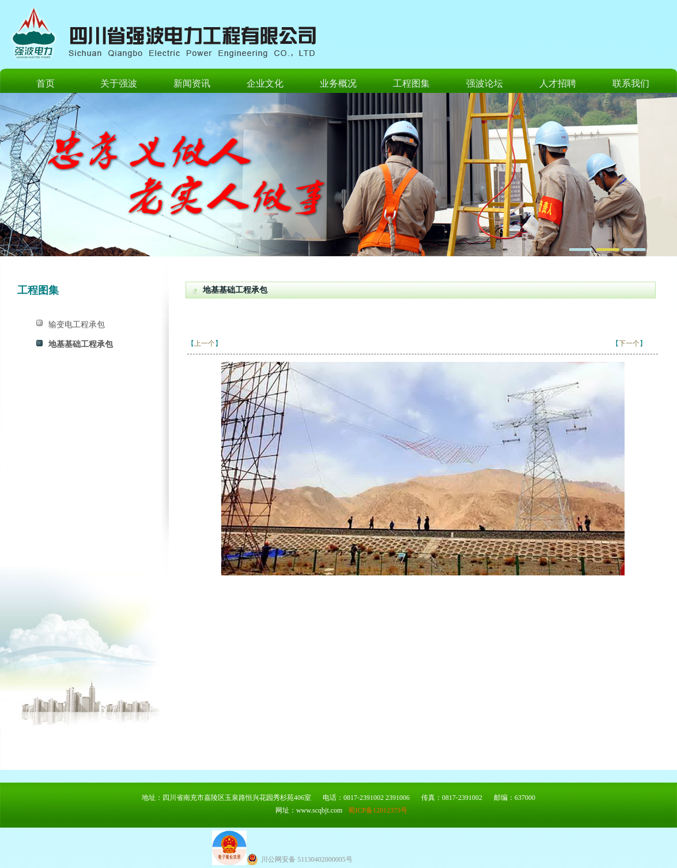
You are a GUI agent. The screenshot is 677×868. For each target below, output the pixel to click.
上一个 (204, 343)
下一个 (629, 343)
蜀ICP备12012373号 (377, 810)
